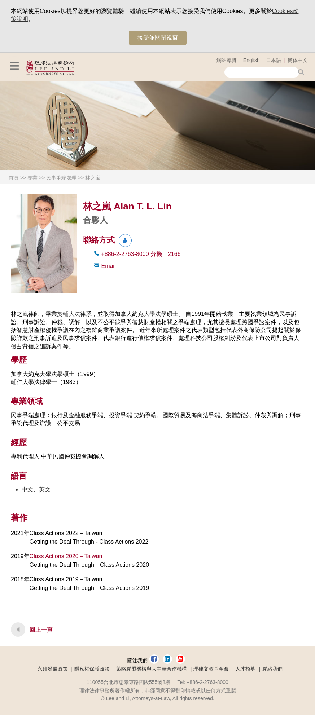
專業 (32, 178)
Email (108, 266)
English (251, 60)
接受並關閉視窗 (157, 38)
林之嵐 (92, 178)
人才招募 (245, 669)
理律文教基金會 (211, 669)
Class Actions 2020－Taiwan (66, 556)
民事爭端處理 (61, 178)
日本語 (273, 60)
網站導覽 (226, 60)
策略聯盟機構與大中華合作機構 (151, 669)
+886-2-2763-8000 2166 (140, 254)
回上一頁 (41, 630)
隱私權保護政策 (92, 669)
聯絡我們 (272, 669)
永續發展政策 (53, 669)
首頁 (14, 178)
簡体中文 (298, 60)
